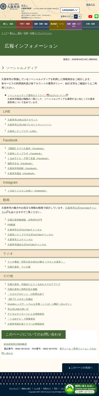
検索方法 (90, 5)
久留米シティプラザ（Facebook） (25, 153)
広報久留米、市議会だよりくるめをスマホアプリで (33, 284)
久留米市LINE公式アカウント (22, 119)
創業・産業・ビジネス (74, 25)
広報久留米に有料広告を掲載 (22, 289)
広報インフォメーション (41, 33)
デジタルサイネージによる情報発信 (25, 314)
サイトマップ (13, 388)
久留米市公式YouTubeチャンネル (24, 229)
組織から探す (26, 388)
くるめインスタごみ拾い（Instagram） (27, 190)
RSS (55, 388)
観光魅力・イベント (57, 25)
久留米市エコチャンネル (20, 239)
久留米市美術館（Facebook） (22, 168)
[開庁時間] (24, 17)
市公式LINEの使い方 (18, 309)
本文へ (24, 6)
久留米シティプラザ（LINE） (22, 131)
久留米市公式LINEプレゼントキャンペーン (29, 124)
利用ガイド (47, 388)
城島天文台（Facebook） (20, 163)
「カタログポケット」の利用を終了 (25, 294)
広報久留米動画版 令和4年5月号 (24, 219)
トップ (4, 33)
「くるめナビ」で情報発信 (21, 319)
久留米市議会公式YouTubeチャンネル (26, 244)
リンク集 (37, 388)
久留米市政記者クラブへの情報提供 (25, 324)
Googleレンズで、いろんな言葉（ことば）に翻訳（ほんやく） (39, 304)
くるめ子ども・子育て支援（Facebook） (28, 158)
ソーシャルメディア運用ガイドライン (37, 95)
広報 (26, 33)
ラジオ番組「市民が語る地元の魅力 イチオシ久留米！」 (36, 261)
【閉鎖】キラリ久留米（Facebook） (26, 148)
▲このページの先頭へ (80, 367)
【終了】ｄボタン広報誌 (20, 299)
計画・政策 (90, 24)
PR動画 (11, 224)
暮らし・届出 (8, 24)
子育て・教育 (25, 24)
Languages (70, 10)
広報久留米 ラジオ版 (18, 267)
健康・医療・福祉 (41, 24)
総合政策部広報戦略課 (15, 344)
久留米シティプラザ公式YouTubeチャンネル (30, 234)
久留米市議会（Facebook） (21, 173)
